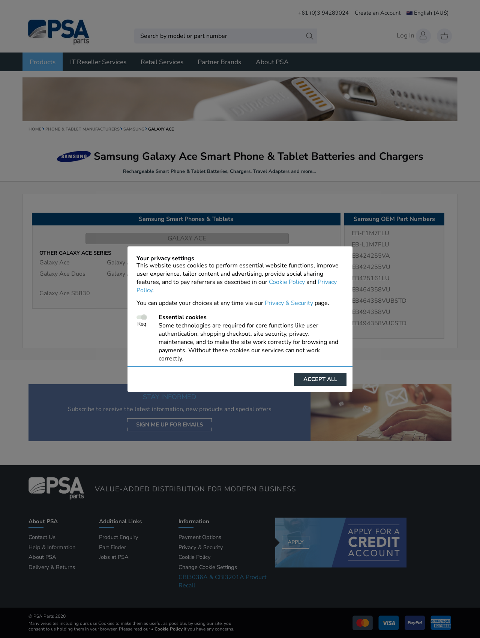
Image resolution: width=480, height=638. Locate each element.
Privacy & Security (289, 303)
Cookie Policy (287, 282)
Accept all (320, 379)
